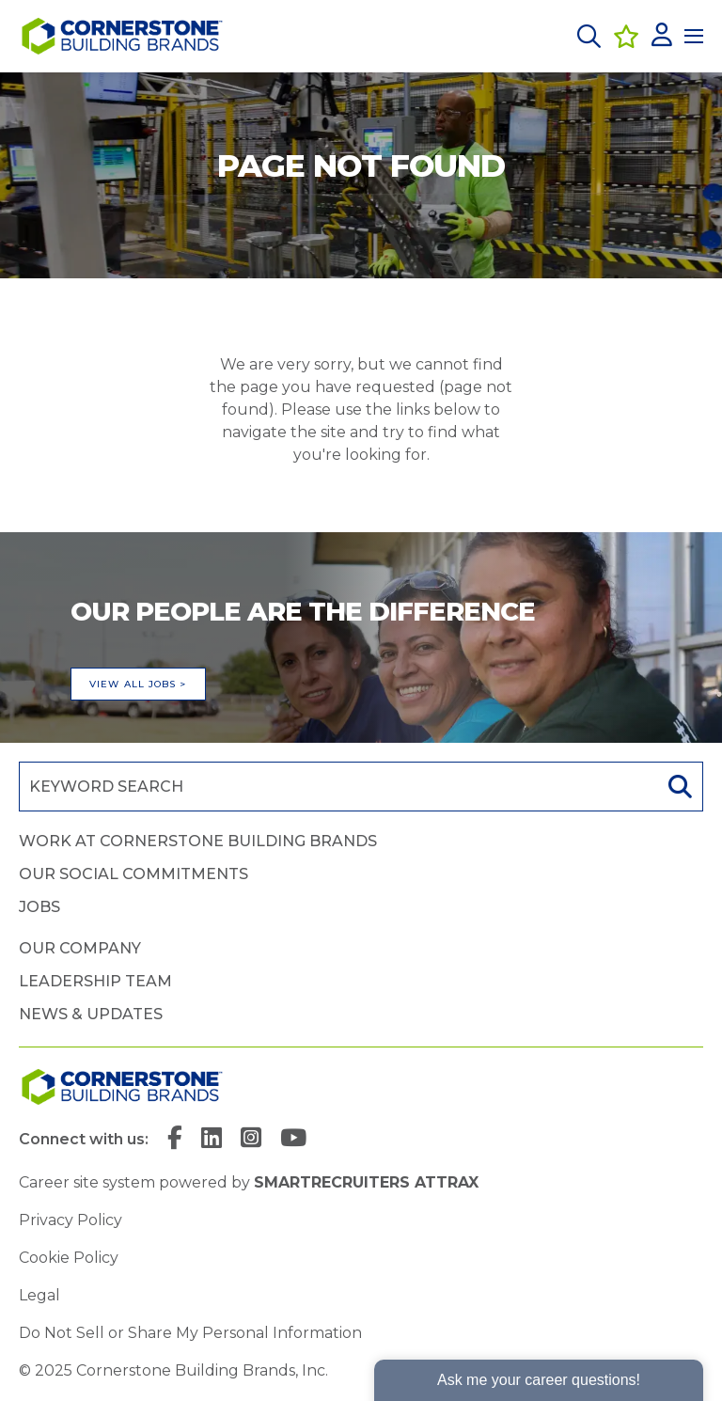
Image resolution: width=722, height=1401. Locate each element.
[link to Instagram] (251, 1139)
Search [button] (677, 787)
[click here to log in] (661, 36)
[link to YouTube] (293, 1139)
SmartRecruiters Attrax (366, 1182)
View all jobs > (138, 684)
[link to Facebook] (174, 1139)
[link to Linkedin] (211, 1139)
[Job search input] (336, 787)
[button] (589, 36)
